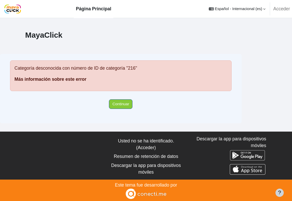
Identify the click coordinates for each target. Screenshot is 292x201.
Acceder (281, 8)
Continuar (120, 104)
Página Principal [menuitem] (93, 8)
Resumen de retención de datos (146, 156)
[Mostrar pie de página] (279, 193)
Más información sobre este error (50, 79)
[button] (237, 9)
